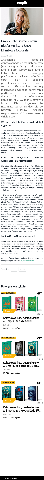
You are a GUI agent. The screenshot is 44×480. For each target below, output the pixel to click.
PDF (14, 269)
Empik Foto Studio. (27, 261)
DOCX (22, 269)
